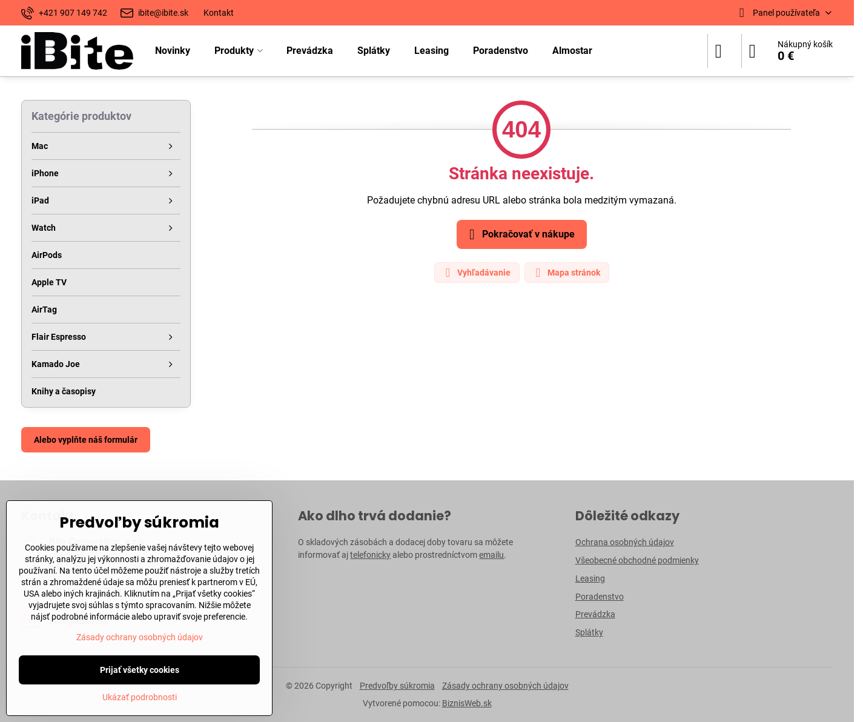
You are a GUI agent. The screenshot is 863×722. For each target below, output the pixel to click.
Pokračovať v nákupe (520, 234)
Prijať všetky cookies (139, 670)
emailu (491, 555)
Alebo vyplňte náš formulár (85, 440)
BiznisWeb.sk (467, 703)
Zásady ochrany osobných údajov (505, 686)
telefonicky (370, 555)
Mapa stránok (566, 273)
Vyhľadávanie (476, 273)
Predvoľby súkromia (397, 686)
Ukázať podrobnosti (139, 697)
